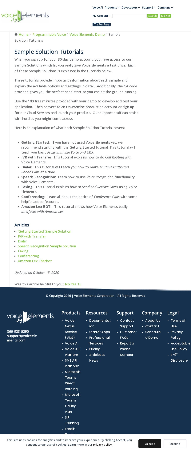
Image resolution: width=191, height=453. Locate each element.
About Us (152, 320)
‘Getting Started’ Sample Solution (44, 231)
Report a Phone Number (127, 349)
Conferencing (28, 256)
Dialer (22, 241)
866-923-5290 (18, 331)
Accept (150, 444)
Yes (76, 284)
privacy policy (102, 444)
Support (147, 7)
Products (111, 7)
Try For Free (101, 24)
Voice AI (98, 7)
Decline (175, 444)
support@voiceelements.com (22, 337)
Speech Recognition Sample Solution (47, 246)
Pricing (94, 349)
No (68, 284)
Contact (152, 326)
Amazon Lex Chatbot (35, 261)
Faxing (23, 251)
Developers (129, 7)
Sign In (165, 15)
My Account (100, 15)
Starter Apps (99, 332)
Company (163, 7)
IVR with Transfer (32, 236)
